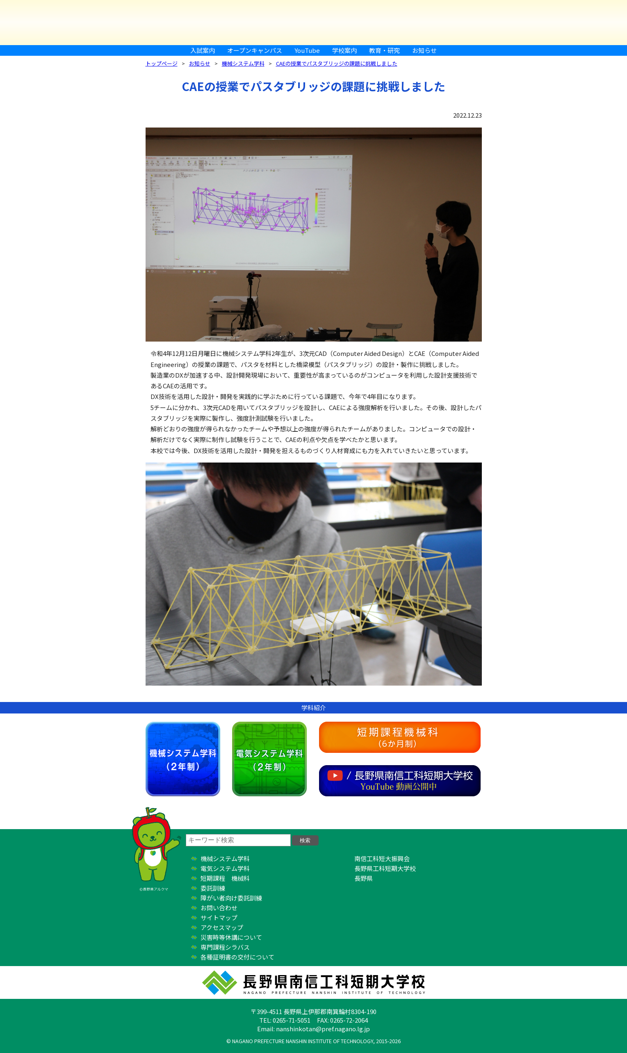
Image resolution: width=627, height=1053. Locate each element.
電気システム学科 (269, 759)
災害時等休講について (231, 937)
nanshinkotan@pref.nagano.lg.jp (323, 1028)
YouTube (307, 50)
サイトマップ (219, 917)
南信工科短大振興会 (382, 858)
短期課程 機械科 (225, 878)
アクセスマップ (222, 927)
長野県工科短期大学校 (385, 868)
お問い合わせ (219, 907)
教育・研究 (384, 50)
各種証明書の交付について (237, 957)
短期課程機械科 (400, 737)
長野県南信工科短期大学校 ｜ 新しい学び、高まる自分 (313, 22)
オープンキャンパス (254, 50)
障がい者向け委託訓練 (231, 897)
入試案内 (202, 50)
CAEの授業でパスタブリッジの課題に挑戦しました (336, 63)
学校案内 (344, 50)
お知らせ (424, 50)
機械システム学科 (243, 63)
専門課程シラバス (225, 947)
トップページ (162, 63)
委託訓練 (213, 888)
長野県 (363, 878)
